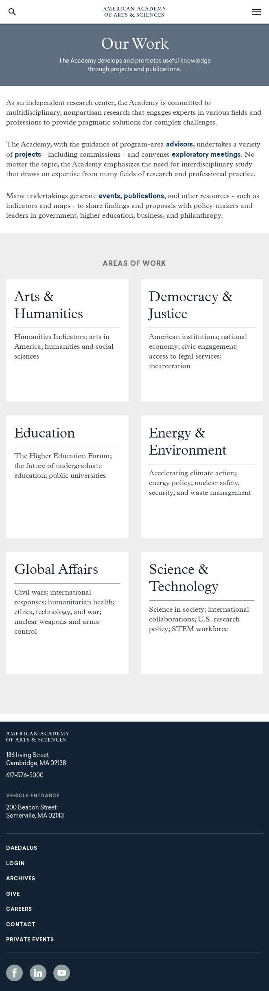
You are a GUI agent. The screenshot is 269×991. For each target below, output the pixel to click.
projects (28, 155)
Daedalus (21, 848)
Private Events (30, 940)
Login (15, 864)
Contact (20, 925)
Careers (19, 909)
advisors (179, 145)
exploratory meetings (206, 155)
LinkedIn (38, 973)
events (109, 196)
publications (144, 196)
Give (13, 894)
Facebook (14, 973)
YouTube (61, 973)
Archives (20, 879)
